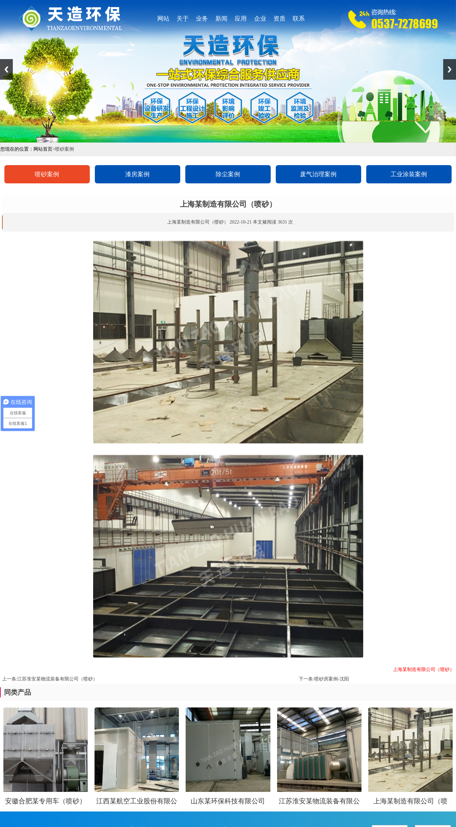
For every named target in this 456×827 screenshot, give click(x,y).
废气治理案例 (318, 174)
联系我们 (299, 20)
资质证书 (279, 20)
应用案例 (241, 20)
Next (449, 69)
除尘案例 (228, 174)
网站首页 (163, 20)
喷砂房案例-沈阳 (331, 678)
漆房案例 (137, 174)
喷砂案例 (47, 174)
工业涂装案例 (409, 174)
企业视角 (260, 20)
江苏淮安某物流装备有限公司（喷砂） (57, 678)
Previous (6, 69)
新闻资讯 (221, 20)
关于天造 (183, 20)
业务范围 (202, 20)
